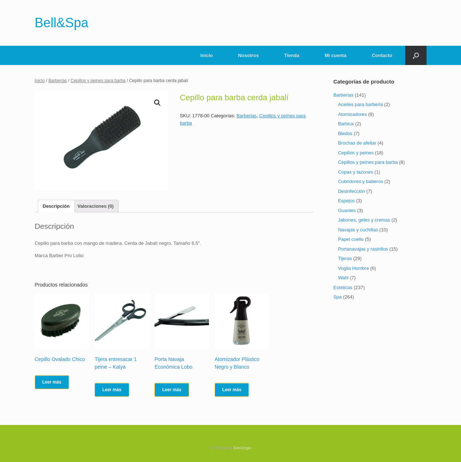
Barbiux (346, 123)
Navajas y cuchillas (358, 229)
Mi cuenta (335, 55)
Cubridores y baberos (360, 181)
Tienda (292, 55)
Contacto (382, 55)
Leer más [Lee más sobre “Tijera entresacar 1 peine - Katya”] (112, 389)
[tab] (56, 206)
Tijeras (345, 258)
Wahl (343, 277)
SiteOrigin (242, 448)
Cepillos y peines (356, 152)
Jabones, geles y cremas (364, 220)
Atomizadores (352, 114)
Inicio (207, 55)
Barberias (57, 80)
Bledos (345, 133)
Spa (337, 297)
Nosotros (248, 55)
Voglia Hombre (353, 268)
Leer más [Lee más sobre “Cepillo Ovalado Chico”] (52, 382)
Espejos (346, 200)
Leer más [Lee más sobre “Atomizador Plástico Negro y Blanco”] (232, 389)
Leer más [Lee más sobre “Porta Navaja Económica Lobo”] (171, 389)
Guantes (347, 210)
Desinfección (351, 191)
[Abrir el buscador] (416, 55)
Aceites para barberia (360, 104)
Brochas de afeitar (357, 143)
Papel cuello (351, 239)
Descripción (56, 206)
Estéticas (343, 287)
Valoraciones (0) (96, 206)
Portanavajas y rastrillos (363, 249)
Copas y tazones (355, 172)
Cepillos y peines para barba (98, 80)
